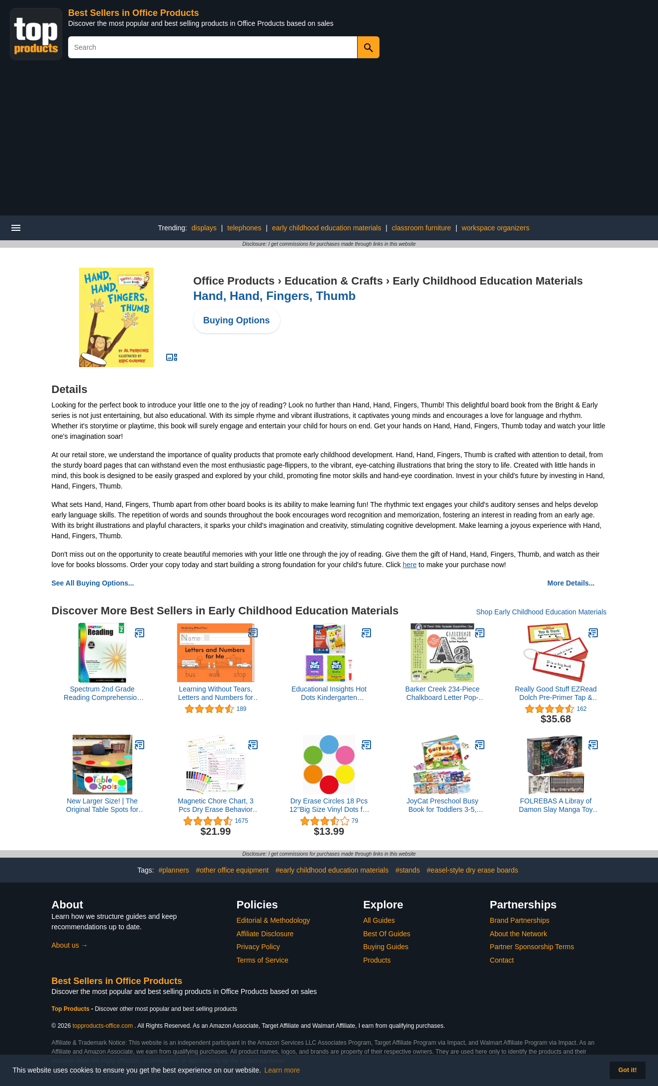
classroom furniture (421, 228)
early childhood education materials (326, 228)
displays (204, 228)
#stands (407, 870)
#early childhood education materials (332, 870)
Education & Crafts (333, 281)
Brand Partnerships (520, 920)
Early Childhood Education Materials (487, 281)
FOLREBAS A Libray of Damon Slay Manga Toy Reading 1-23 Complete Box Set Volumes (555, 805)
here (410, 565)
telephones (244, 228)
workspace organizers (495, 228)
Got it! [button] (627, 1070)
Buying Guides (385, 947)
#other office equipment (232, 870)
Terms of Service (262, 960)
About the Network (518, 934)
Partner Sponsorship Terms (532, 947)
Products (376, 960)
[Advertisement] (329, 140)
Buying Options (236, 320)
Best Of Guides (386, 934)
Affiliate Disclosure (265, 934)
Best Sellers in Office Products (133, 13)
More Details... (571, 583)
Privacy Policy (258, 947)
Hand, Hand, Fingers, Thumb (274, 295)
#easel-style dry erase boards (472, 870)
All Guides (379, 920)
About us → (70, 945)
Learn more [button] (282, 1070)
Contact (502, 960)
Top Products (72, 1008)
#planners (174, 870)
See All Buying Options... (93, 583)
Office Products (234, 281)
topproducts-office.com (103, 1025)
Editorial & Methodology (273, 920)
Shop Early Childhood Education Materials (541, 612)
